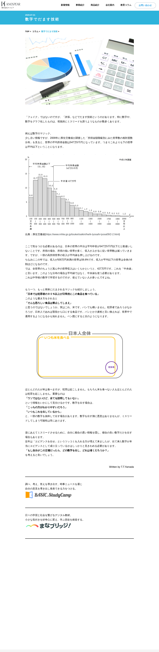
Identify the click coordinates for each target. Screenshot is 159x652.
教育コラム (125, 5)
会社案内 (110, 5)
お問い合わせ (145, 5)
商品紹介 (95, 5)
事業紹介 (80, 5)
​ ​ (79, 651)
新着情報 (65, 5)
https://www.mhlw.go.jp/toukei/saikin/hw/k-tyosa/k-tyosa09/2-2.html (82, 234)
